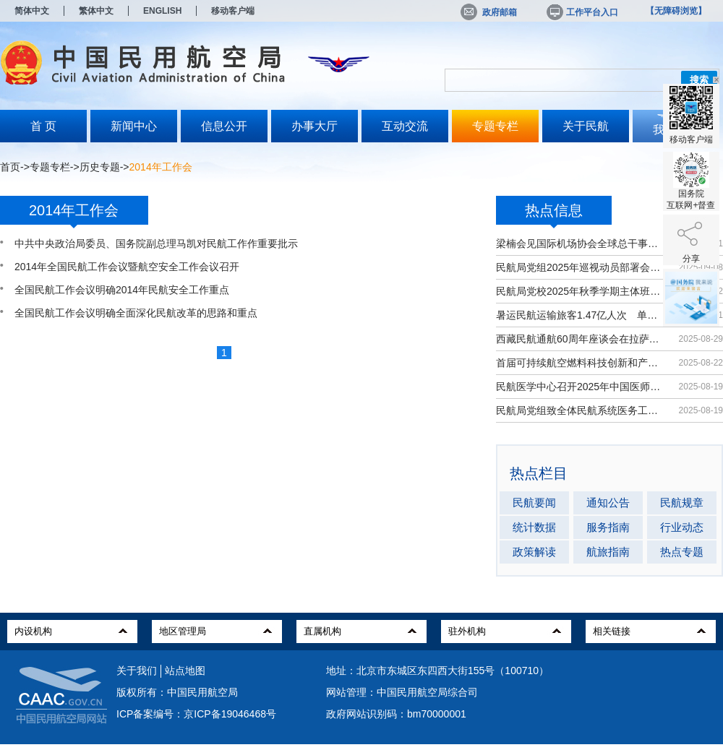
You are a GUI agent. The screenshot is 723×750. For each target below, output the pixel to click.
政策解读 (534, 552)
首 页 (43, 126)
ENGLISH (162, 11)
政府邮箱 (489, 12)
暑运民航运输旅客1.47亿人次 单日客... (580, 315)
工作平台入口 (581, 12)
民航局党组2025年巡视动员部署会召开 (580, 267)
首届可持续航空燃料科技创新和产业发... (580, 362)
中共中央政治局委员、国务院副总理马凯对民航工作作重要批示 (156, 243)
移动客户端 (232, 11)
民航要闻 (534, 502)
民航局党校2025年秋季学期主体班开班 (580, 291)
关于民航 (585, 126)
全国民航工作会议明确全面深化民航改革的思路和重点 (135, 313)
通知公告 (608, 502)
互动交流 (405, 126)
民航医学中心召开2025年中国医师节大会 (580, 386)
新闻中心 (134, 126)
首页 (10, 167)
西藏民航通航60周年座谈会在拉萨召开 (580, 339)
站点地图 (185, 670)
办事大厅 (314, 126)
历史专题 (100, 167)
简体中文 (31, 11)
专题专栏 (495, 126)
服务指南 (608, 527)
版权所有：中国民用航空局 (177, 692)
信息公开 (224, 126)
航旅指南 (608, 552)
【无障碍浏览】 (676, 11)
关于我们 (136, 670)
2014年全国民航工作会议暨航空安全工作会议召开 (126, 266)
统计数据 (534, 527)
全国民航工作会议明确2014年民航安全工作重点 (121, 290)
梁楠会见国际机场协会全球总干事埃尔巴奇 (580, 243)
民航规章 (681, 502)
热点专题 (681, 552)
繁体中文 (96, 11)
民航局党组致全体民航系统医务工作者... (580, 410)
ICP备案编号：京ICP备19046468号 (196, 714)
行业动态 (681, 527)
